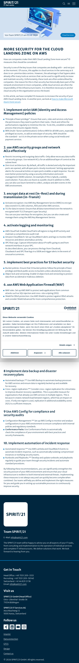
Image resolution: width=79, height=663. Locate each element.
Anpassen (39, 353)
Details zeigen (65, 345)
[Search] (64, 3)
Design (7, 648)
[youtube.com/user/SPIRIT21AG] (18, 626)
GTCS (6, 644)
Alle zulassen (64, 353)
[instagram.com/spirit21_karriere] (24, 626)
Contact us (8, 653)
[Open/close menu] (74, 3)
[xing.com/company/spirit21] (6, 626)
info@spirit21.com (19, 537)
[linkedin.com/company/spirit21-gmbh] (12, 626)
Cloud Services (68, 35)
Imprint (7, 634)
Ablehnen (15, 353)
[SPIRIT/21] (11, 3)
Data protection (11, 639)
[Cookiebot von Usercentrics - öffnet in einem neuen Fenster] (65, 308)
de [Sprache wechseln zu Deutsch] (69, 3)
